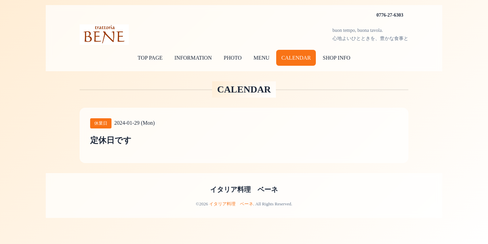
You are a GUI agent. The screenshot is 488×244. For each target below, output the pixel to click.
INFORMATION (193, 58)
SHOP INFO (336, 58)
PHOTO (233, 58)
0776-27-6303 (390, 15)
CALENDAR (296, 58)
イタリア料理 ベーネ (244, 189)
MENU (261, 58)
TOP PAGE (150, 58)
